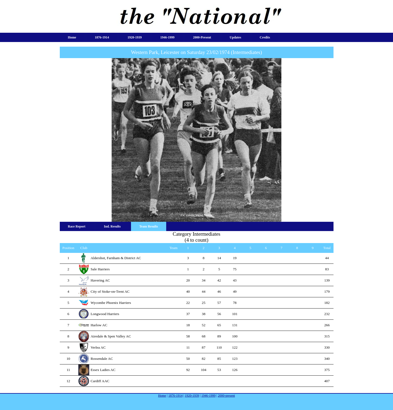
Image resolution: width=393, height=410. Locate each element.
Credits (265, 37)
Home (72, 37)
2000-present (202, 37)
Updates (235, 37)
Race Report (76, 226)
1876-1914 (102, 37)
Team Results (148, 226)
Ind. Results (112, 226)
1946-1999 (167, 37)
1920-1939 (134, 37)
